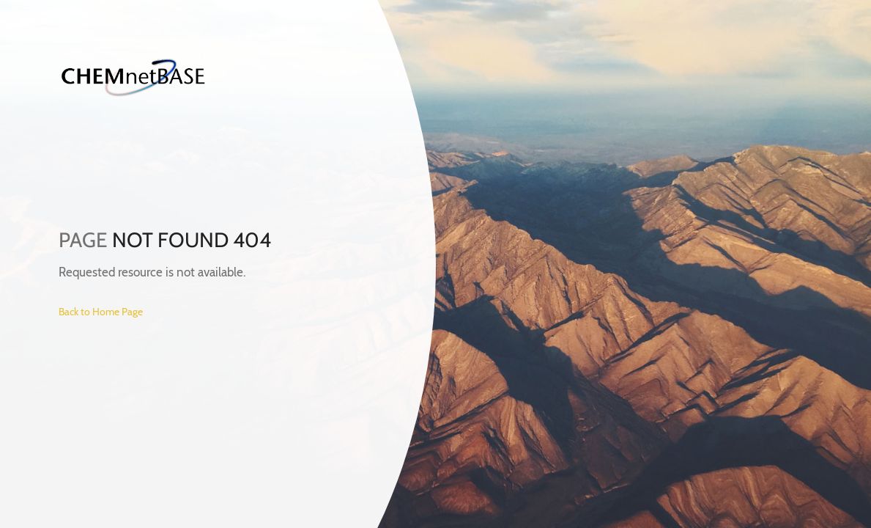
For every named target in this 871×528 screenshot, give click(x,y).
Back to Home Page (101, 311)
